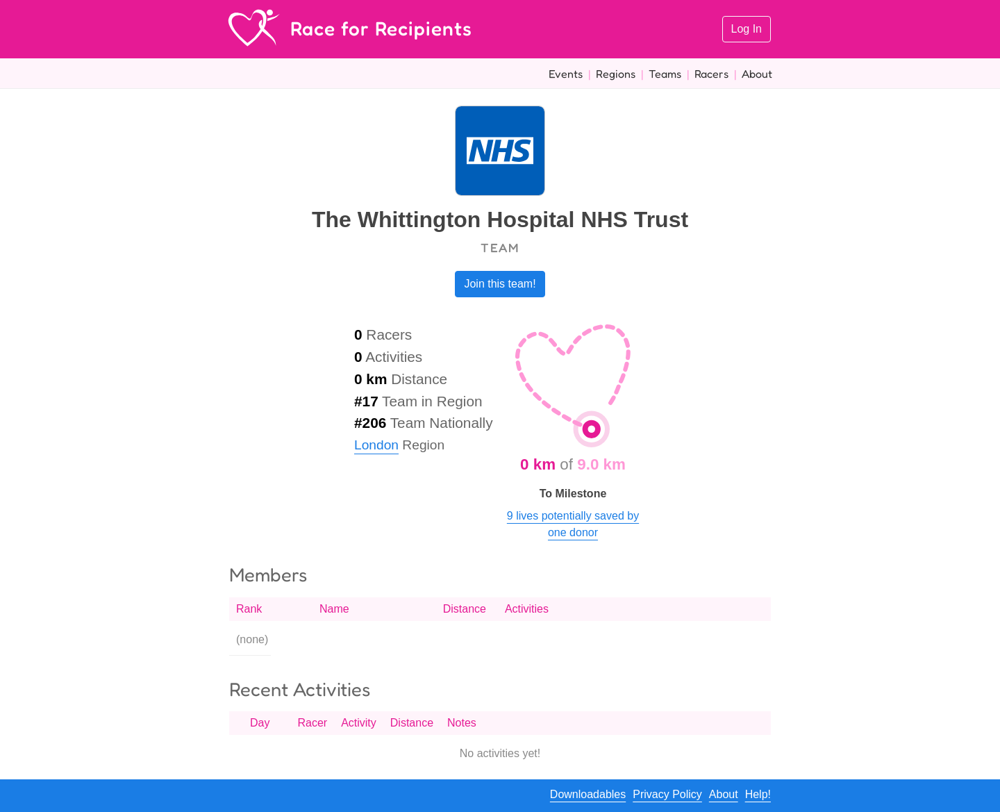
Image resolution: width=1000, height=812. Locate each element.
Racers (711, 74)
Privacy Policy (667, 794)
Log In (746, 29)
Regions (615, 74)
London (376, 445)
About (757, 74)
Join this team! (499, 284)
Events (566, 74)
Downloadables (588, 794)
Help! (758, 794)
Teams (665, 74)
